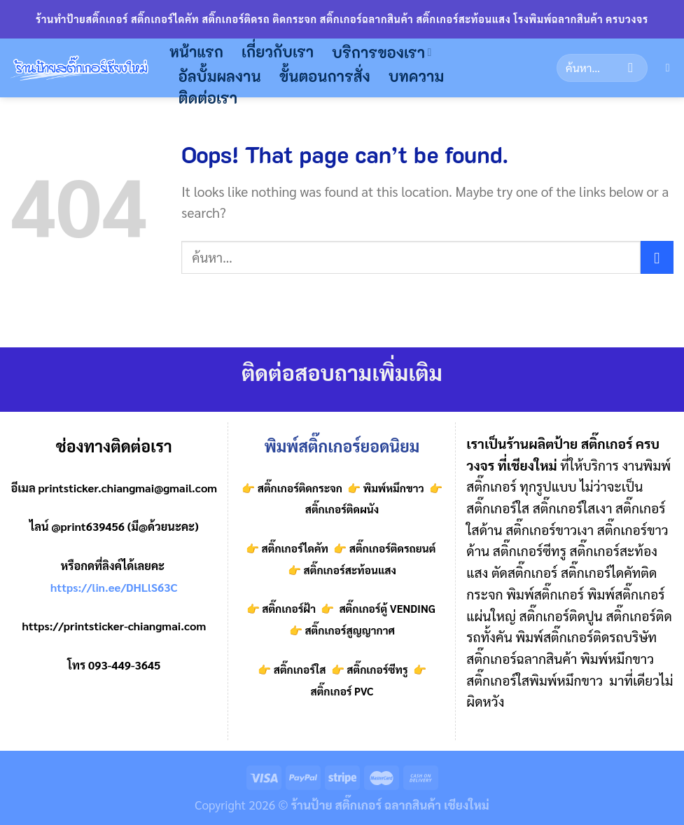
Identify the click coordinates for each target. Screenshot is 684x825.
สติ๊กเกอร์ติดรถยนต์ (391, 548)
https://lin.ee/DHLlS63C (113, 587)
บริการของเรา (381, 52)
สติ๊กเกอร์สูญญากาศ (350, 630)
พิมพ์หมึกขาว (393, 488)
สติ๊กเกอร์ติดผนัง (342, 509)
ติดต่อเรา (208, 97)
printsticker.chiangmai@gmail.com (128, 487)
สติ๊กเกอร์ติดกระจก (300, 488)
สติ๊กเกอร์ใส (300, 670)
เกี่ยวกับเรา (278, 51)
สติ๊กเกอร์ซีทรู (377, 670)
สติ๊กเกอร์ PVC (341, 691)
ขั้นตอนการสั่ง (324, 76)
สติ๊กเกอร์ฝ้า (289, 609)
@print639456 (88, 526)
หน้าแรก (196, 51)
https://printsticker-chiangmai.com (114, 625)
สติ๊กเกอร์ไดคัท (295, 548)
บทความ (417, 76)
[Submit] (631, 68)
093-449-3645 (124, 665)
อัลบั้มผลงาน (220, 76)
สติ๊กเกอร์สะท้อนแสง (348, 570)
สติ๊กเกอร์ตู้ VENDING (387, 609)
